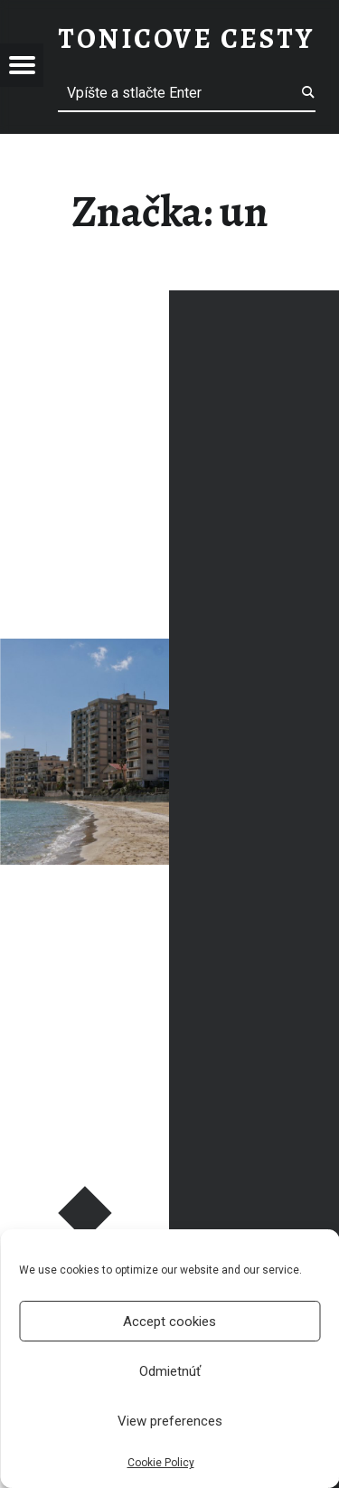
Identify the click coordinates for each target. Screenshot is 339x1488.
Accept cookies (169, 1321)
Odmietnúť (170, 1371)
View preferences (170, 1421)
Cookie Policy (160, 1462)
